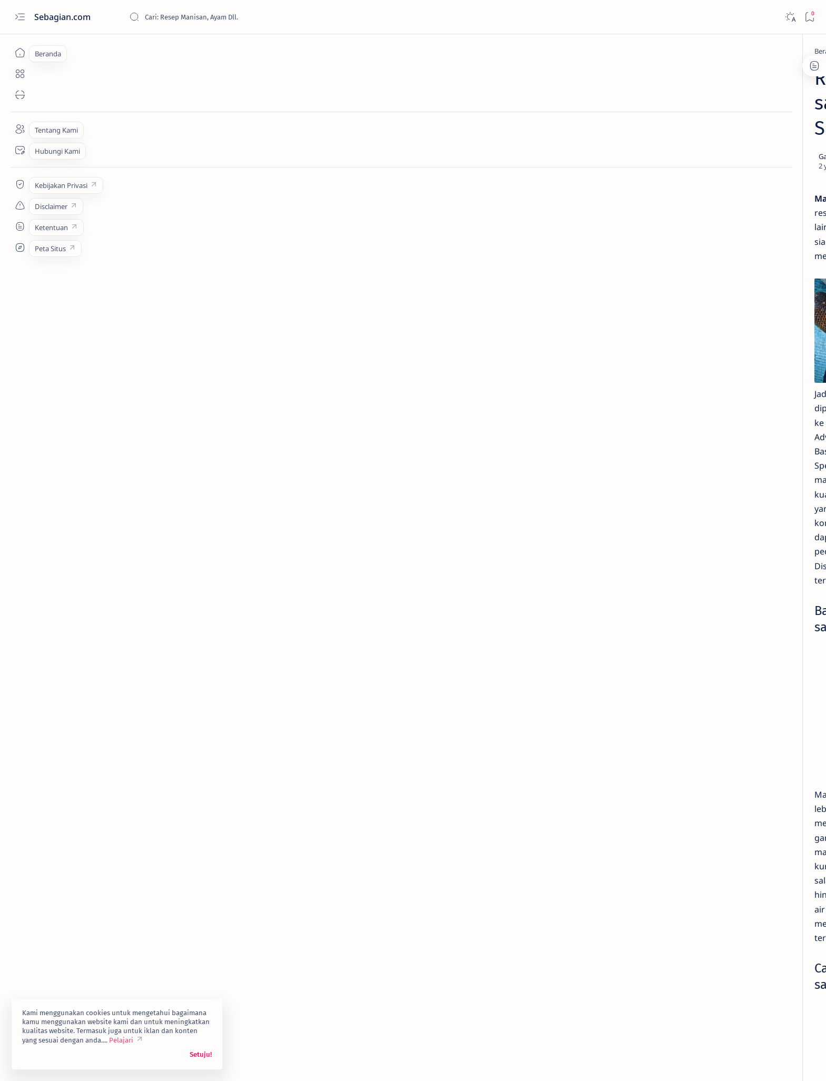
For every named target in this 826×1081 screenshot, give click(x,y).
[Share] (536, 107)
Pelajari (121, 1040)
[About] (20, 129)
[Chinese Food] (610, 516)
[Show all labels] (609, 567)
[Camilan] (238, 941)
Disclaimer (617, 602)
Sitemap (689, 602)
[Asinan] (191, 51)
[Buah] (198, 941)
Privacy (654, 602)
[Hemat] (610, 542)
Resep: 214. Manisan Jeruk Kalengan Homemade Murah (647, 260)
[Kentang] (687, 542)
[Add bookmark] (507, 107)
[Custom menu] (20, 184)
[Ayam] (687, 463)
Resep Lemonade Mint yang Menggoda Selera (645, 185)
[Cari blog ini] (208, 17)
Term (583, 602)
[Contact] (20, 150)
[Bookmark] (809, 17)
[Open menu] (20, 17)
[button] (280, 942)
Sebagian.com (63, 17)
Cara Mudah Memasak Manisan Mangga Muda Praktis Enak (652, 306)
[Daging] (687, 516)
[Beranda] (20, 52)
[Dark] (790, 17)
